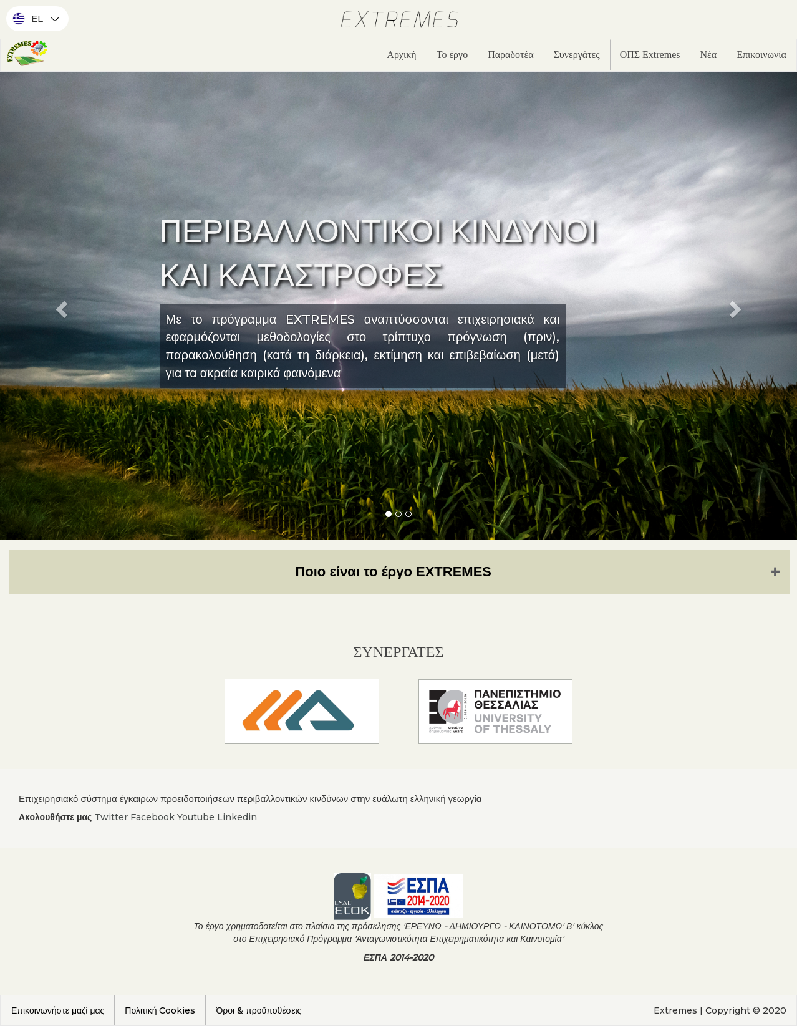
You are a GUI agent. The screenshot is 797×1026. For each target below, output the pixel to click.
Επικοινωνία (761, 54)
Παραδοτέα (510, 54)
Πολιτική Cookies (160, 1010)
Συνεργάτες (577, 54)
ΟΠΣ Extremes (650, 54)
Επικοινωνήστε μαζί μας (57, 1010)
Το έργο (452, 54)
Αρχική (401, 54)
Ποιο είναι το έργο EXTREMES (393, 571)
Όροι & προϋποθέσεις (258, 1010)
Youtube (196, 817)
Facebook (152, 817)
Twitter (111, 817)
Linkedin (237, 817)
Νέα (708, 54)
